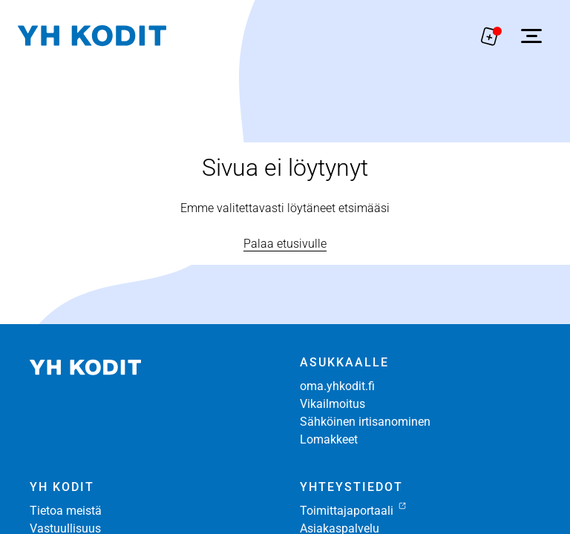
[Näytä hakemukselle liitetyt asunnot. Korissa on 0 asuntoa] (490, 35)
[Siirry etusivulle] (92, 36)
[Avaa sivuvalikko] (531, 35)
